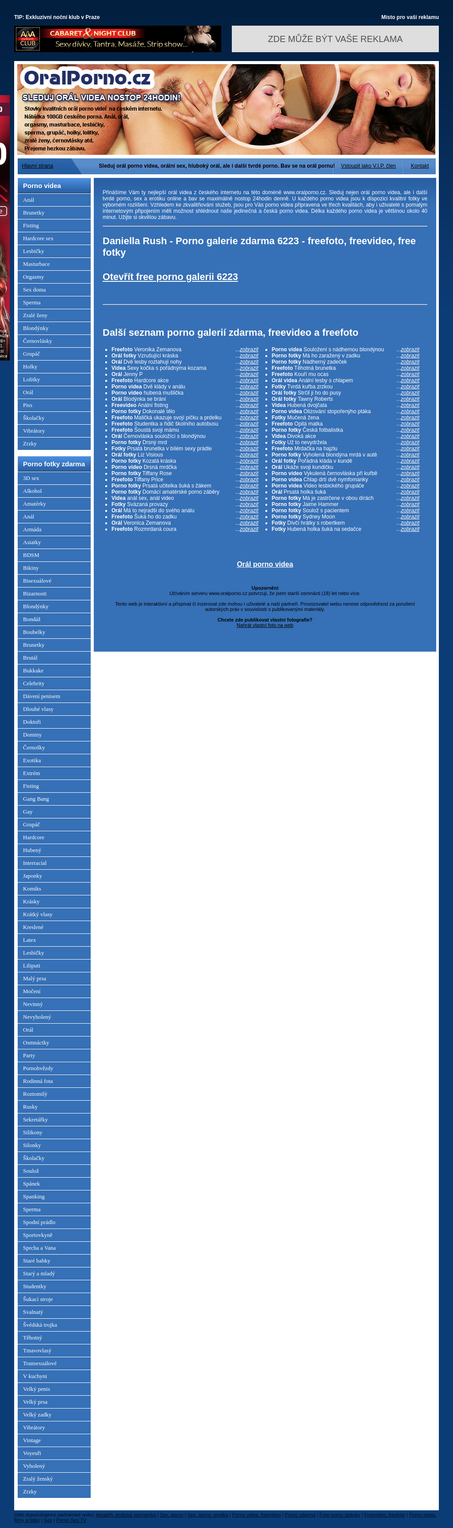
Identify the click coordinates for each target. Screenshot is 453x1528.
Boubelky (34, 632)
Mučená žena (345, 418)
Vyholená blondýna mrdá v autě (345, 455)
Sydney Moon (345, 517)
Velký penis (36, 1389)
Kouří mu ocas (345, 374)
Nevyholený (37, 1017)
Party (29, 1055)
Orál (28, 392)
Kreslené (33, 927)
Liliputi (31, 965)
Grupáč (31, 353)
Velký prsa (35, 1401)
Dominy (32, 734)
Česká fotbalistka (345, 430)
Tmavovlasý (37, 1350)
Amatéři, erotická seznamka (126, 1514)
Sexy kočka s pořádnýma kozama (184, 368)
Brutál (30, 657)
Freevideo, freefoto (384, 1514)
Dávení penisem (41, 696)
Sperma (32, 302)
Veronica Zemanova (184, 523)
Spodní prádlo (39, 1222)
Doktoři (32, 721)
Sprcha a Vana (39, 1247)
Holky (30, 366)
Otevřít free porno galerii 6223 (170, 276)
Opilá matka (345, 424)
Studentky (34, 1286)
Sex (48, 1520)
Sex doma (34, 289)
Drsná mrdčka (184, 467)
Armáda (32, 529)
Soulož (31, 1170)
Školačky (33, 418)
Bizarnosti (34, 593)
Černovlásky (37, 341)
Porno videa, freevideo (256, 1514)
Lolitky (31, 379)
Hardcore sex (38, 238)
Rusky (30, 1106)
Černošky (34, 747)
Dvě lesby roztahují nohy (184, 362)
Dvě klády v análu (184, 387)
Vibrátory (34, 430)
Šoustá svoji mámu (184, 430)
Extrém (31, 773)
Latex (29, 940)
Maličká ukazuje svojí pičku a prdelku (184, 418)
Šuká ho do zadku (184, 517)
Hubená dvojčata (345, 405)
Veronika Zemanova (184, 349)
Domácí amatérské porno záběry (184, 492)
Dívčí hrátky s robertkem (345, 523)
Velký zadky (37, 1414)
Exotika (32, 760)
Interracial (34, 863)
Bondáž (32, 619)
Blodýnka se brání (184, 399)
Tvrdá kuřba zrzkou (345, 387)
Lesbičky (33, 251)
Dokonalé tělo (184, 411)
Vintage (32, 1440)
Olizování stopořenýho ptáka (345, 411)
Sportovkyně (37, 1235)
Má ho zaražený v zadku (345, 356)
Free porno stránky (339, 1514)
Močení (32, 991)
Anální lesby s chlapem (345, 380)
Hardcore (33, 837)
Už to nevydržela (345, 442)
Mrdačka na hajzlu (345, 448)
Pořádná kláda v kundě (345, 461)
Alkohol (32, 491)
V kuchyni (35, 1376)
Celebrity (33, 683)
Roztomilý (35, 1093)
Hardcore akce (184, 380)
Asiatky (32, 542)
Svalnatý (33, 1312)
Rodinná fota (38, 1081)
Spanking (34, 1196)
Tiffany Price (184, 479)
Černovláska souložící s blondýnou (184, 436)
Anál (28, 199)
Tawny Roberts (345, 399)
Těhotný (32, 1337)
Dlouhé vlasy (38, 709)
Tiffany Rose (184, 473)
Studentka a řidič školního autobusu (184, 424)
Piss (27, 405)
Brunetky (33, 212)
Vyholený (34, 1466)
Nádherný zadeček (345, 362)
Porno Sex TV (71, 1520)
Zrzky (30, 443)
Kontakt (420, 166)
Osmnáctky (36, 1042)
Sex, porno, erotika (208, 1514)
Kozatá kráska (184, 461)
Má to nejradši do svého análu (184, 510)
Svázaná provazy (184, 504)
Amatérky (34, 503)
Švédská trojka (40, 1324)
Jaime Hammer (345, 504)
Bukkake (33, 670)
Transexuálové (40, 1363)
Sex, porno (171, 1514)
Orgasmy (33, 276)
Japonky (32, 875)
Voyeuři (32, 1453)
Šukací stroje (38, 1299)
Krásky (31, 901)
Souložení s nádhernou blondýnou (345, 349)
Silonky (32, 1145)
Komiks (32, 888)
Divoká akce (345, 436)
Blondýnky (36, 328)
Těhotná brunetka (345, 368)
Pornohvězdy (38, 1068)
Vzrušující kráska (184, 356)
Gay (28, 811)
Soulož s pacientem (345, 510)
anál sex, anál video (184, 498)
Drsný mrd (184, 442)
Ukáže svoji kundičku (345, 467)
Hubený (32, 850)
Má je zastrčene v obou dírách (345, 498)
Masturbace (36, 264)
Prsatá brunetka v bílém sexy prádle (184, 448)
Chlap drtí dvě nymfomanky (345, 479)
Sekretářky (35, 1119)
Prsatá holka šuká (345, 492)
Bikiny (30, 567)
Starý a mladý (39, 1273)
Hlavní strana (38, 166)
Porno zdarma (300, 1514)
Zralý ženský (38, 1478)
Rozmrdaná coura (184, 529)
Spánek (31, 1183)
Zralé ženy (35, 315)
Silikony (32, 1132)
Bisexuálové (37, 580)
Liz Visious (184, 455)
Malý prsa (34, 978)
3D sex (31, 478)
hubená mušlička (184, 393)
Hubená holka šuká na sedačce (345, 529)
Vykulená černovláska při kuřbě (345, 473)
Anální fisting (184, 405)
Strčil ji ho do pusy (345, 393)
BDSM (31, 555)
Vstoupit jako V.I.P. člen (368, 166)
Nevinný (33, 1004)
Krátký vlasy (38, 914)
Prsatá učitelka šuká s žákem (184, 486)
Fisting (31, 225)
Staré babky (36, 1260)
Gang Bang (36, 798)
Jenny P (184, 374)
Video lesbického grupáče (345, 486)
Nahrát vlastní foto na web (265, 625)
